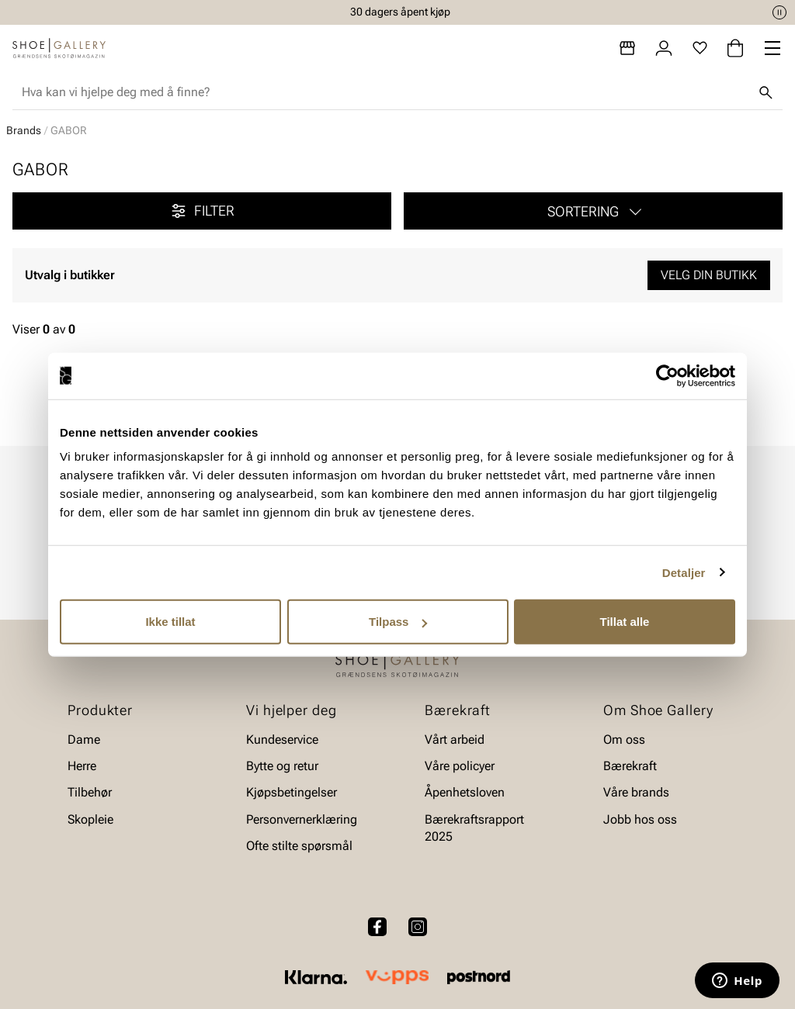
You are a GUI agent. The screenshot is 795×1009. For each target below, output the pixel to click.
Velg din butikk (709, 275)
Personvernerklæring (301, 819)
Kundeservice (282, 739)
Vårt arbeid (454, 739)
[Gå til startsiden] (59, 48)
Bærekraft (630, 765)
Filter (201, 211)
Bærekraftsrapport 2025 (474, 828)
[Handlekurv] (735, 48)
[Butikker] (627, 48)
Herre (82, 765)
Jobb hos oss (640, 819)
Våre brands (636, 793)
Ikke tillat (170, 621)
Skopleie (90, 819)
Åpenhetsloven (465, 793)
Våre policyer (460, 765)
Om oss (624, 739)
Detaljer (684, 572)
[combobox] (385, 92)
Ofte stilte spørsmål (299, 846)
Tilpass (398, 621)
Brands (23, 130)
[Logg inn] (663, 48)
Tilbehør (90, 793)
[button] (593, 211)
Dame (84, 739)
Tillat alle (625, 621)
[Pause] (779, 12)
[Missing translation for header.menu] (772, 48)
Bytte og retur (282, 765)
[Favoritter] (699, 48)
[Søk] (765, 92)
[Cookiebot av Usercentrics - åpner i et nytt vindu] (667, 375)
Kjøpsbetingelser (291, 793)
